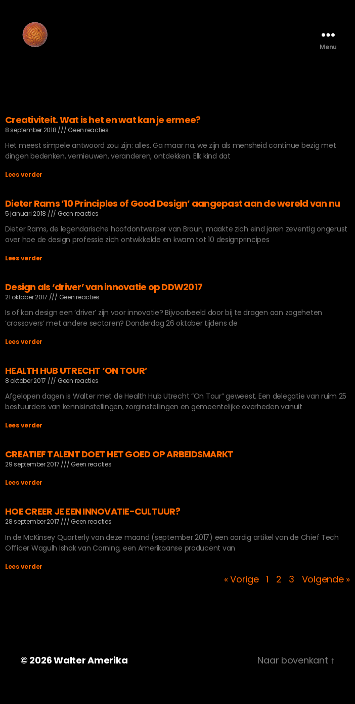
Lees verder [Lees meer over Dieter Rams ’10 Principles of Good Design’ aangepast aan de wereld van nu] (23, 273)
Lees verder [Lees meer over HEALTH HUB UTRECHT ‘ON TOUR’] (23, 440)
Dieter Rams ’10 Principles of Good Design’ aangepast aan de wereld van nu (172, 218)
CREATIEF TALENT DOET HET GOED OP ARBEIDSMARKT (119, 469)
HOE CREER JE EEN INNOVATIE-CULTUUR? (92, 526)
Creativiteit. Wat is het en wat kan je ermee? (102, 135)
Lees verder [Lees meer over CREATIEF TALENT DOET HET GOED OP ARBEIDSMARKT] (23, 497)
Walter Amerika (90, 675)
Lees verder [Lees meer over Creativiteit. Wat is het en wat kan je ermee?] (23, 189)
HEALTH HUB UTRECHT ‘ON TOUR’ (76, 385)
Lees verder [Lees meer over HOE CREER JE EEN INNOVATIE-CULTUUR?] (23, 581)
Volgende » (326, 594)
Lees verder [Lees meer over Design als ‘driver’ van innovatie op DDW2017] (23, 357)
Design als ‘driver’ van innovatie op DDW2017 (103, 302)
